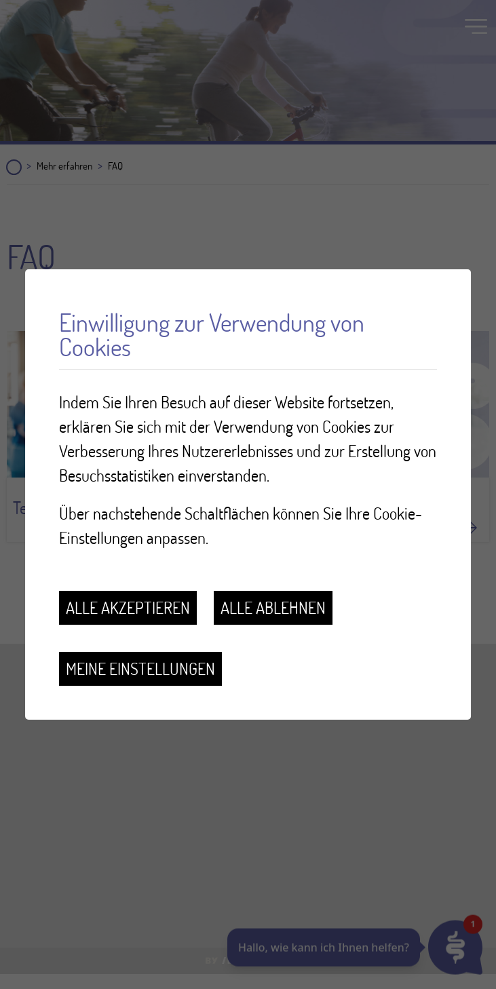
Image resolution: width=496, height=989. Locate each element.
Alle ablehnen (273, 607)
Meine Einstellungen (140, 668)
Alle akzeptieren (128, 607)
